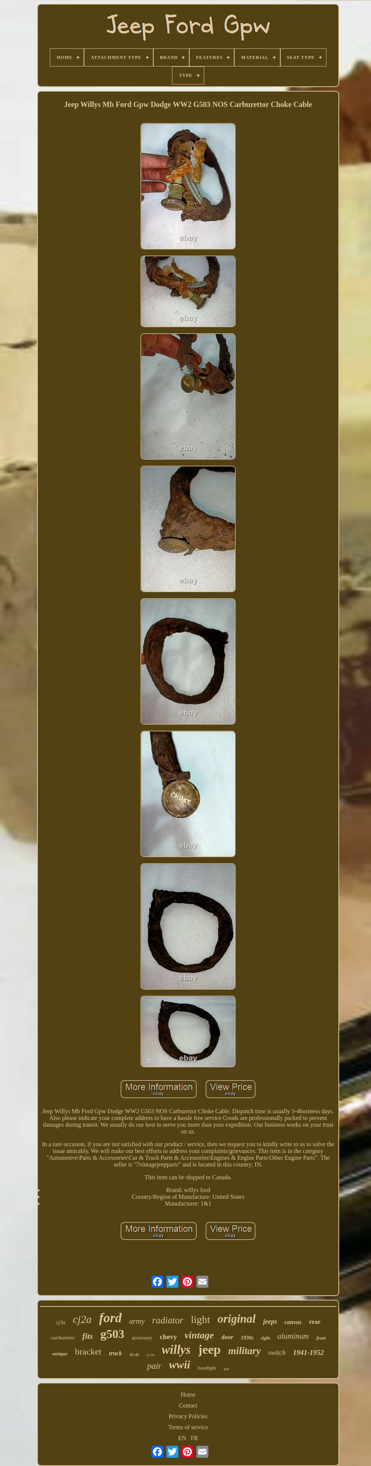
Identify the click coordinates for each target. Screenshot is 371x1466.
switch (277, 1352)
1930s (247, 1338)
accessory (142, 1338)
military (244, 1350)
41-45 (134, 1354)
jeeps (270, 1321)
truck (115, 1353)
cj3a (61, 1322)
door (227, 1337)
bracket (88, 1351)
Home (188, 1394)
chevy (168, 1337)
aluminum (293, 1336)
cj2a (82, 1319)
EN (182, 1438)
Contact (188, 1405)
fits (87, 1336)
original (237, 1318)
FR (194, 1438)
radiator (167, 1320)
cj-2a (150, 1355)
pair (154, 1366)
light (200, 1319)
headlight (207, 1368)
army (137, 1321)
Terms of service (188, 1427)
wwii (179, 1364)
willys (176, 1349)
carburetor (63, 1338)
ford (110, 1318)
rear (314, 1321)
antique (59, 1353)
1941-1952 (308, 1352)
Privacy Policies (188, 1416)
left (226, 1369)
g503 (112, 1334)
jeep (209, 1349)
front (321, 1338)
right (265, 1338)
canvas (292, 1322)
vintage (199, 1335)
